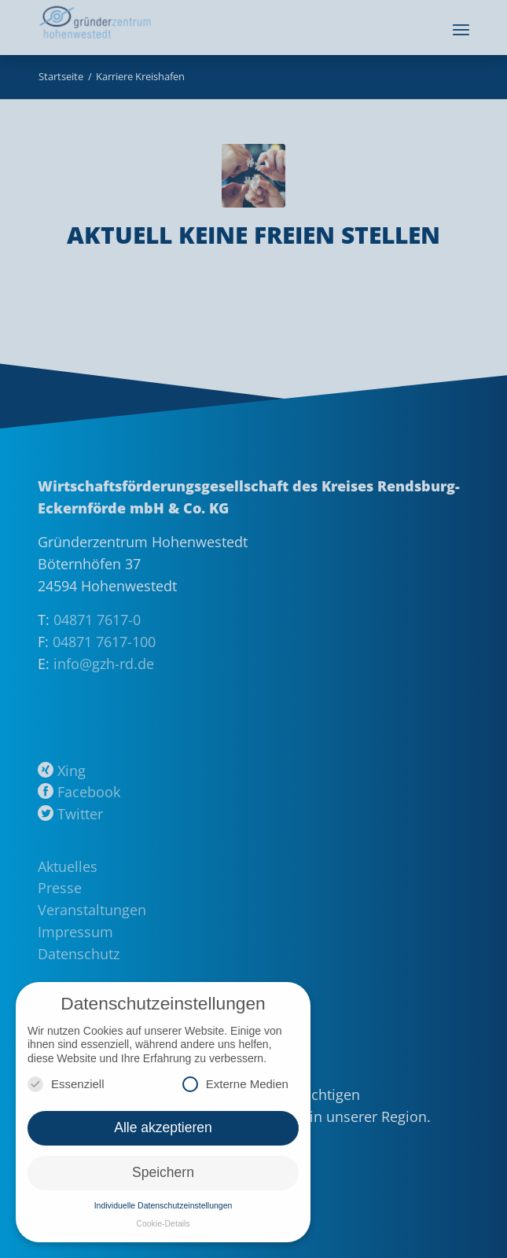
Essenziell (66, 1083)
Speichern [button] (163, 1172)
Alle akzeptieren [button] (163, 1127)
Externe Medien (235, 1083)
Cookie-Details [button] (162, 1223)
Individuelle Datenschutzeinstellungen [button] (163, 1205)
